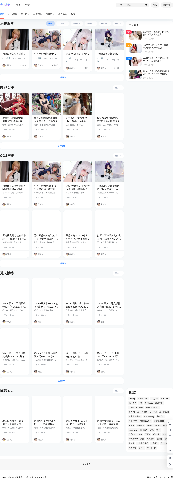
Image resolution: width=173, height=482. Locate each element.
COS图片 (6, 58)
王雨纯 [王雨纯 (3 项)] (147, 434)
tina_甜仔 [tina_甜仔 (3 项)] (154, 398)
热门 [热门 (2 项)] (158, 430)
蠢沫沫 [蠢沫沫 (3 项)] (159, 439)
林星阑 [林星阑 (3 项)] (131, 425)
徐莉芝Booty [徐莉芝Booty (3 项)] (149, 416)
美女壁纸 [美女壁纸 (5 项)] (150, 439)
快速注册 (167, 5)
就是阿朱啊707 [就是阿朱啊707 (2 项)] (135, 416)
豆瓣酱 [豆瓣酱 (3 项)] (131, 443)
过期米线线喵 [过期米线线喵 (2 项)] (142, 443)
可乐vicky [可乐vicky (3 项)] (133, 407)
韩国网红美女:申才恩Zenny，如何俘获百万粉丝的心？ (45, 424)
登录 (155, 5)
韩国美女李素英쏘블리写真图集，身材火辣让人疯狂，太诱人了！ (109, 424)
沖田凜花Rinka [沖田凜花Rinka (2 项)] (161, 425)
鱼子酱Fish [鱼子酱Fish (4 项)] (151, 448)
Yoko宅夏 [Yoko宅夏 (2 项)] (165, 398)
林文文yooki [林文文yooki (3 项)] (159, 421)
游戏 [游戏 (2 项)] (152, 430)
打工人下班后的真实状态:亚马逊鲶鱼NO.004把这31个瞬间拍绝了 (109, 238)
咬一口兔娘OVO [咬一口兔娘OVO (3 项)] (152, 407)
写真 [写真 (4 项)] (140, 403)
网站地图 (87, 464)
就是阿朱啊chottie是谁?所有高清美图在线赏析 (13, 121)
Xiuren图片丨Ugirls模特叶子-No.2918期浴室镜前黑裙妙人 (109, 356)
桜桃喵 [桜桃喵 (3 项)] (150, 425)
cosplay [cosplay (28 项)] (132, 398)
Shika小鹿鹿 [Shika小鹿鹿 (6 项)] (143, 398)
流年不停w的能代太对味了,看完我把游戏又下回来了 (46, 238)
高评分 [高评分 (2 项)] (141, 448)
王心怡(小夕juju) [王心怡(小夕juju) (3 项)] (135, 434)
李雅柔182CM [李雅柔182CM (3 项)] (145, 421)
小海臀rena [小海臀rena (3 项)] (146, 412)
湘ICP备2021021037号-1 (37, 477)
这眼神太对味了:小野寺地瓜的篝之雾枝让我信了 (78, 189)
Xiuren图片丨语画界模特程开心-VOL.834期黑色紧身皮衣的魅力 (14, 306)
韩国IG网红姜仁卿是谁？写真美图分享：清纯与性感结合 (14, 424)
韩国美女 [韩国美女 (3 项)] (132, 448)
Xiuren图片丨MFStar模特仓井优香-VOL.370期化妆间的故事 (46, 306)
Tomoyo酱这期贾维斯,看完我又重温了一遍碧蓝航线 (109, 189)
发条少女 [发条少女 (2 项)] (159, 403)
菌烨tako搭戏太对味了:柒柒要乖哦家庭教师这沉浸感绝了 (14, 189)
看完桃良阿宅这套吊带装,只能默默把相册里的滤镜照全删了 (14, 238)
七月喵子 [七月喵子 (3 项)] (132, 403)
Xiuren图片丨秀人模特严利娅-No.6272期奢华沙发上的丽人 (109, 306)
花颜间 (19, 477)
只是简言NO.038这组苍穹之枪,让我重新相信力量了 (78, 238)
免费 (27, 5)
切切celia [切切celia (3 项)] (149, 403)
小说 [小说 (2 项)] (155, 412)
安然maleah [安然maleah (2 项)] (134, 412)
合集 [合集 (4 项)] (141, 407)
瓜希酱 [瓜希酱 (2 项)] (165, 434)
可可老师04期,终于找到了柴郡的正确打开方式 (45, 189)
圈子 (18, 5)
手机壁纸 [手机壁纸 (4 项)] (160, 416)
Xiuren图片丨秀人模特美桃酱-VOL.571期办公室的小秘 (14, 356)
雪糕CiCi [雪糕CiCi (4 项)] (164, 443)
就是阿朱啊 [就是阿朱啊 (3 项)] (164, 412)
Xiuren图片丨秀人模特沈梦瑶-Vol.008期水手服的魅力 (45, 356)
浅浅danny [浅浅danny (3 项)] (133, 430)
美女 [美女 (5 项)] (142, 439)
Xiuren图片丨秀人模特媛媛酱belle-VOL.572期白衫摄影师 (77, 306)
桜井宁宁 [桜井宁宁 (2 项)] (140, 425)
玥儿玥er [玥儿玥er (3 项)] (156, 434)
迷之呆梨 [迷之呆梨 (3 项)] (154, 443)
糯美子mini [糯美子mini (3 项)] (133, 439)
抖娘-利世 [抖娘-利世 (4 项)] (133, 421)
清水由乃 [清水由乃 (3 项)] (144, 430)
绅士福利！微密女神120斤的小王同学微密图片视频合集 (77, 121)
